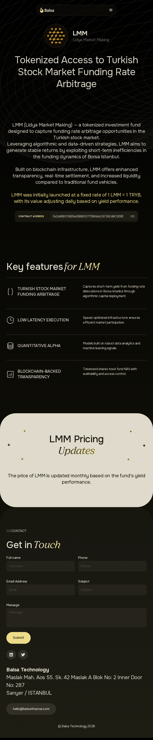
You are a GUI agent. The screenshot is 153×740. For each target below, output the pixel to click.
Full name (13, 558)
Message (12, 605)
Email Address (16, 581)
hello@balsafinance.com (34, 710)
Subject (83, 581)
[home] (47, 10)
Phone (82, 558)
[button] (111, 10)
